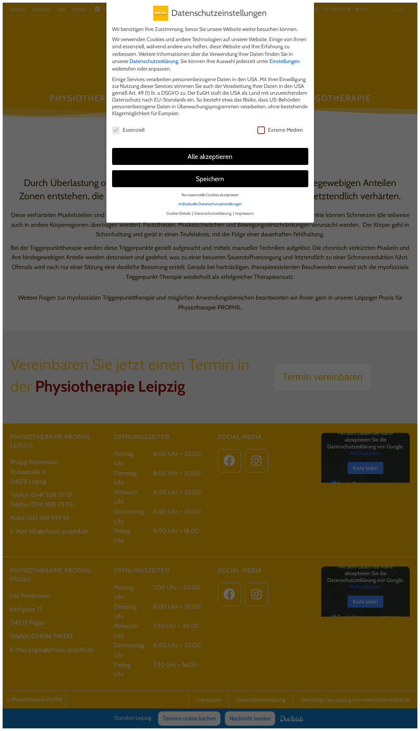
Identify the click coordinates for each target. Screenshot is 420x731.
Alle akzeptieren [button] (210, 154)
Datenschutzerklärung (153, 58)
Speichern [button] (210, 176)
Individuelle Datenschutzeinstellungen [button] (210, 201)
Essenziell (128, 127)
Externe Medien (280, 127)
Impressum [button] (244, 211)
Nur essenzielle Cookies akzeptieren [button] (210, 192)
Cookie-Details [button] (178, 211)
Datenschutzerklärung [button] (213, 211)
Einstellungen (284, 58)
